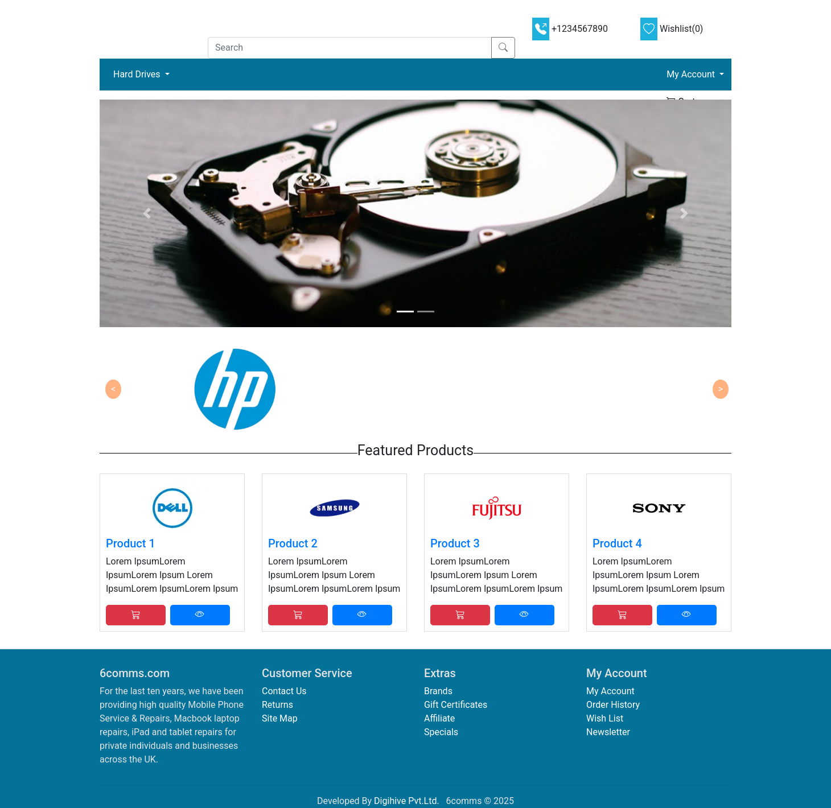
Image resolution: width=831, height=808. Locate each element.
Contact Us (284, 691)
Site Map (280, 718)
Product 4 (617, 543)
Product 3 (455, 543)
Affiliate (439, 718)
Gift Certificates (455, 704)
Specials (441, 732)
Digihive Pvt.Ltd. (406, 800)
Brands (438, 691)
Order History (613, 704)
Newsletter (608, 732)
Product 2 (293, 543)
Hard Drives (143, 73)
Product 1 (130, 543)
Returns (277, 704)
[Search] (350, 48)
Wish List (604, 718)
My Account (610, 691)
